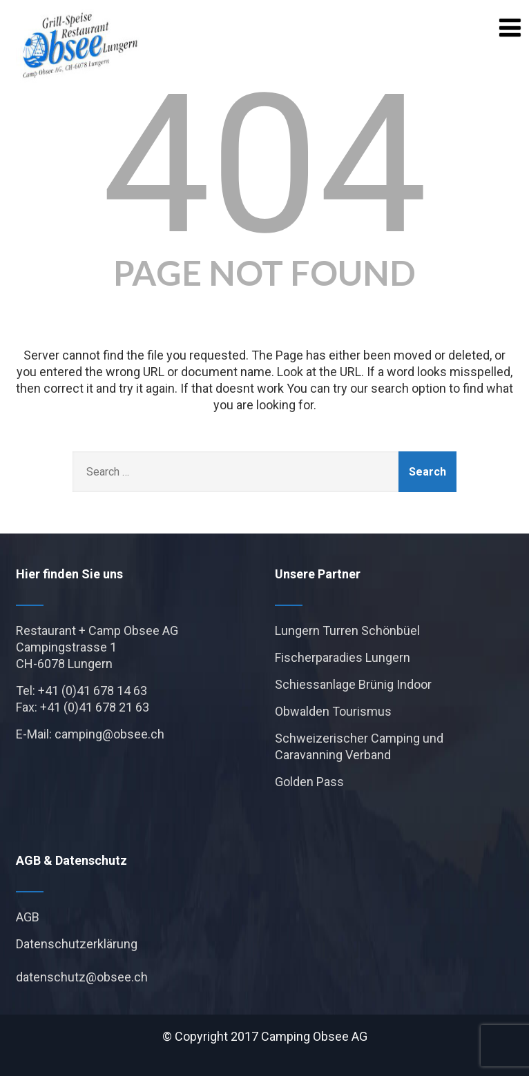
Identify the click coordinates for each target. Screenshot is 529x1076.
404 (264, 165)
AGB (27, 917)
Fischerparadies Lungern (342, 657)
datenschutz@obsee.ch (82, 977)
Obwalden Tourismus (333, 711)
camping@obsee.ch (109, 734)
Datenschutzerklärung (76, 944)
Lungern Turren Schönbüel (347, 630)
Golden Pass (309, 781)
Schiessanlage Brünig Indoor (353, 684)
